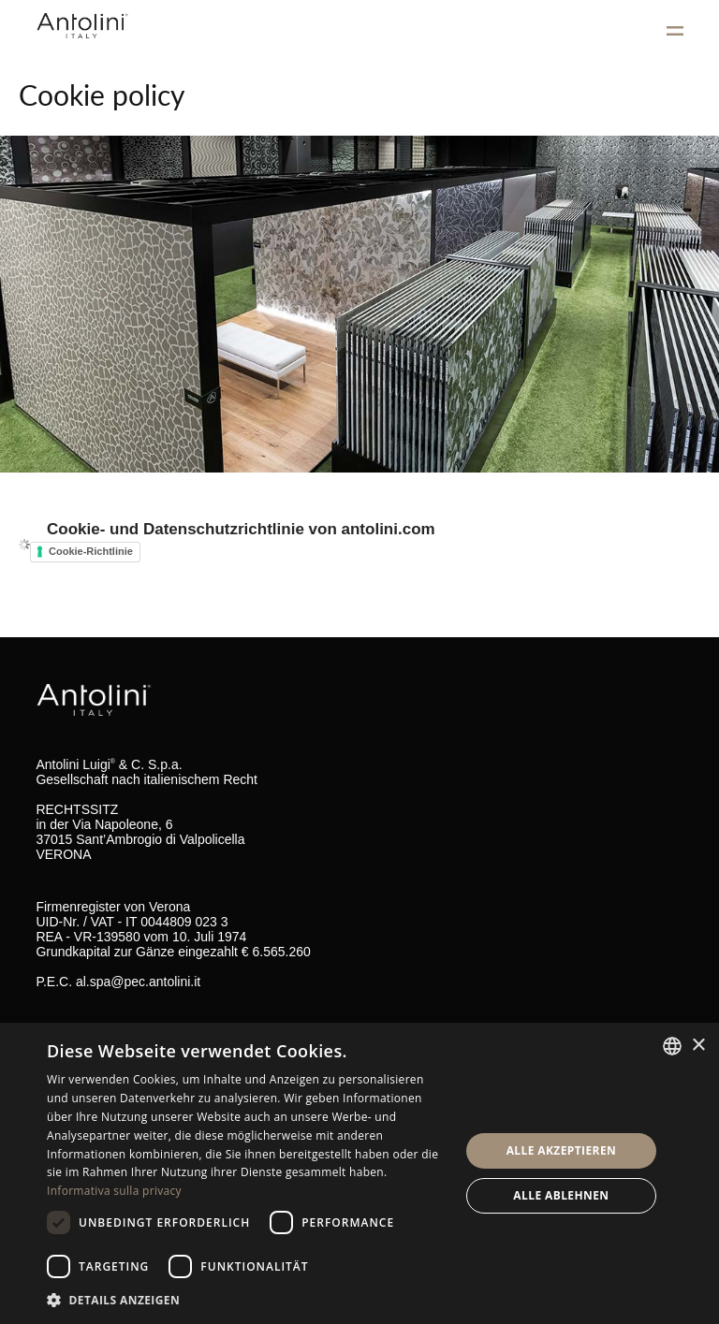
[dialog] (359, 1173)
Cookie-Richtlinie (91, 551)
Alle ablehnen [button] (561, 1195)
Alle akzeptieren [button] (561, 1150)
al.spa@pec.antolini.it (138, 981)
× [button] (698, 1046)
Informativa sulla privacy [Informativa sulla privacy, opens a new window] (114, 1191)
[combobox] (672, 1046)
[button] (247, 1299)
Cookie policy (101, 94)
